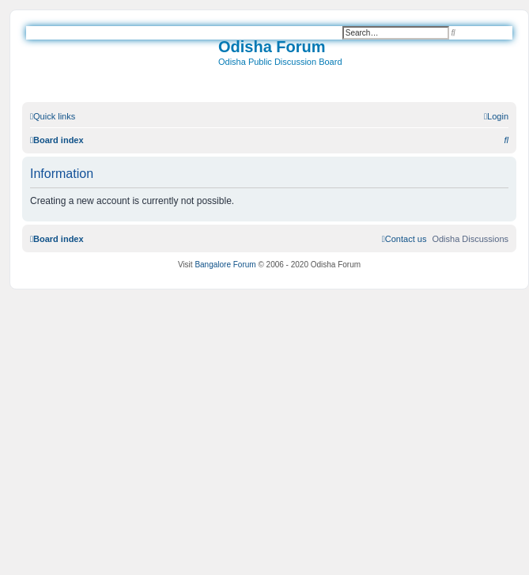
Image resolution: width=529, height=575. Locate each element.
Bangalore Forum (225, 264)
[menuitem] (496, 116)
